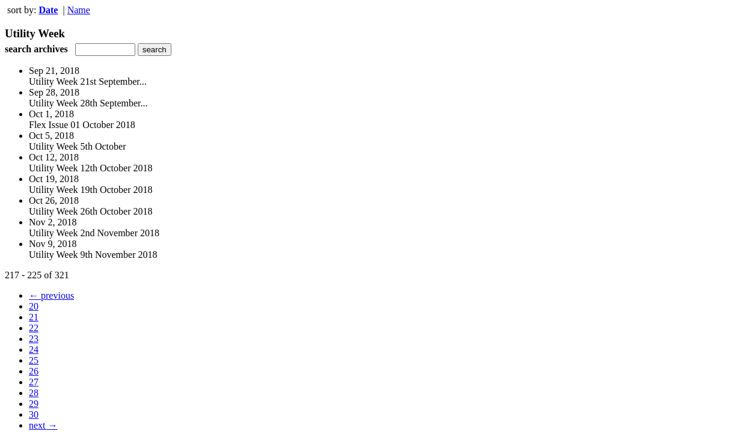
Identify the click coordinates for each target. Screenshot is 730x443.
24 (33, 349)
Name (78, 10)
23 (33, 339)
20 (33, 306)
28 (33, 393)
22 (33, 328)
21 (33, 317)
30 (33, 414)
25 (33, 360)
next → (43, 425)
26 (33, 371)
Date (48, 10)
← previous (51, 295)
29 (33, 404)
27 (33, 382)
